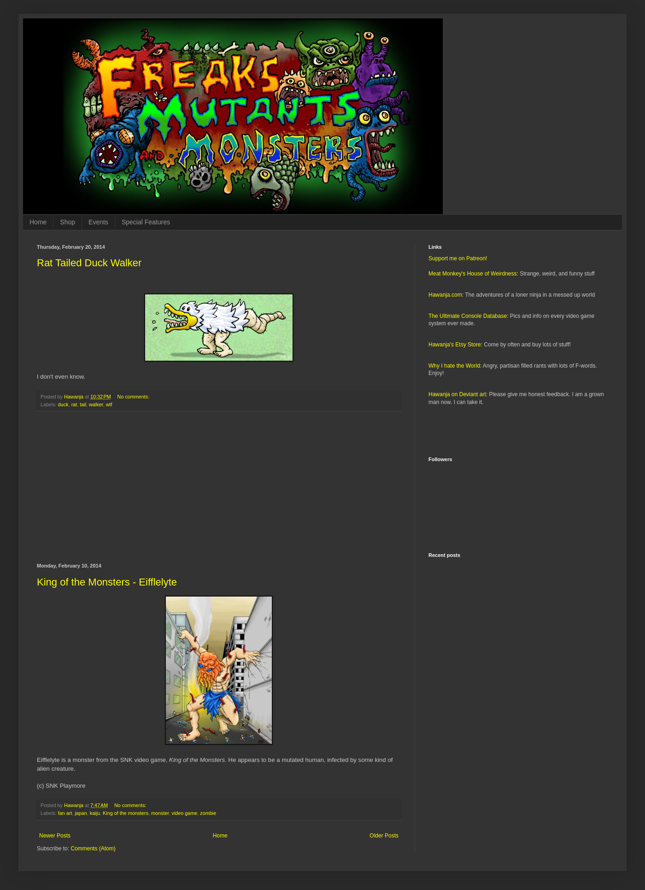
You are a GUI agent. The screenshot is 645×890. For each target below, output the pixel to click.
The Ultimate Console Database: (468, 316)
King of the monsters (125, 813)
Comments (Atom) (92, 848)
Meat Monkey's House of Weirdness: (473, 273)
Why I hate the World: (454, 366)
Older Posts (384, 835)
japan (81, 813)
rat (74, 404)
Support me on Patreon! (457, 258)
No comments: (134, 396)
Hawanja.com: (445, 295)
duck (63, 404)
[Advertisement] (219, 487)
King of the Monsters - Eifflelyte (107, 582)
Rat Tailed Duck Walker (89, 263)
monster (160, 813)
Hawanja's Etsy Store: (455, 344)
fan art (65, 813)
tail (83, 404)
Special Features (146, 222)
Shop (67, 222)
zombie (208, 813)
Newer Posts (54, 835)
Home (38, 222)
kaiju (95, 813)
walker (96, 404)
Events (98, 222)
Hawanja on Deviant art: (457, 394)
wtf (109, 404)
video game (185, 813)
